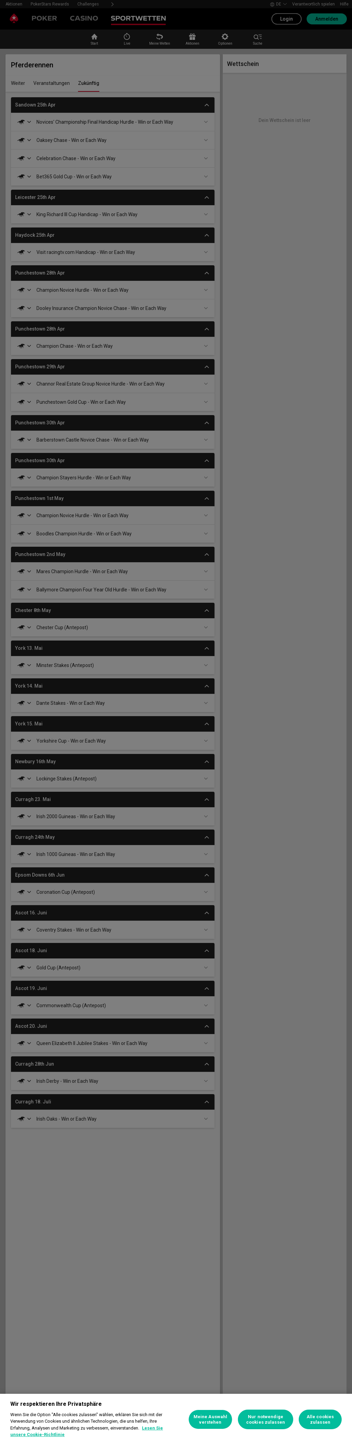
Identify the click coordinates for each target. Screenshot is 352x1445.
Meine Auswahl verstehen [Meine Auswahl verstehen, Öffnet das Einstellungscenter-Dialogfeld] (211, 1419)
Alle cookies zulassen (320, 1419)
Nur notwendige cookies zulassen (265, 1419)
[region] (176, 1419)
